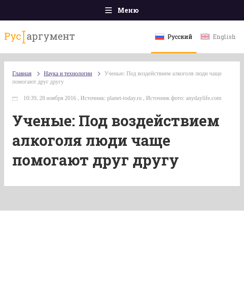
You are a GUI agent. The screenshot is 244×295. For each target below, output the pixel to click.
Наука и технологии (68, 73)
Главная (22, 73)
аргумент (39, 36)
